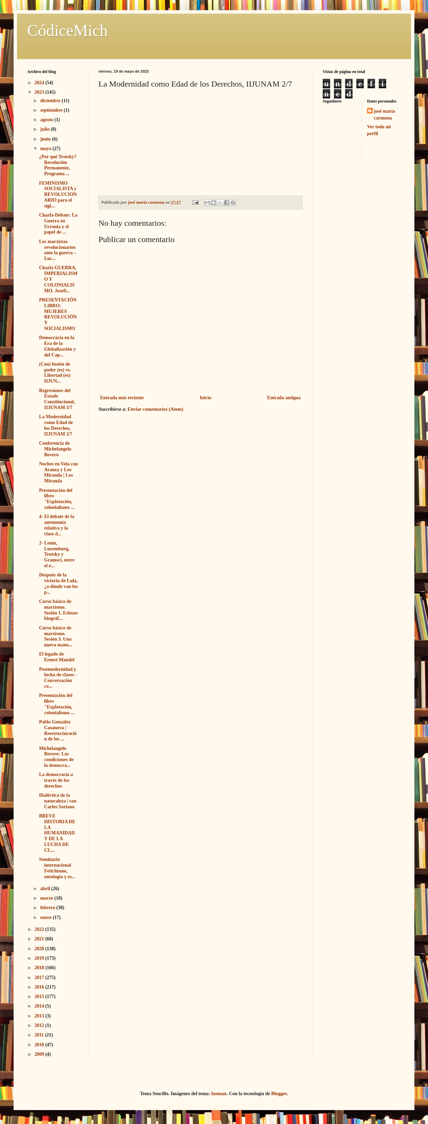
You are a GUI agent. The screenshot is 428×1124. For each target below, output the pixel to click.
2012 (40, 1025)
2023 (40, 92)
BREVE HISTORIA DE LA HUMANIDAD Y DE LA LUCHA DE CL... (57, 833)
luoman (219, 1093)
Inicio (205, 397)
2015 (40, 996)
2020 (40, 948)
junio (46, 139)
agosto (47, 119)
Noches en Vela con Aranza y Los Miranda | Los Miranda (58, 472)
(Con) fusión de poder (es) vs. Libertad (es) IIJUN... (55, 373)
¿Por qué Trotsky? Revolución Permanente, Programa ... (57, 165)
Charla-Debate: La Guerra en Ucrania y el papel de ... (58, 224)
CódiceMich (67, 30)
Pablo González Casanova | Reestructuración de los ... (58, 730)
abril (45, 888)
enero (46, 917)
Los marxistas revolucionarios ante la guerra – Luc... (57, 250)
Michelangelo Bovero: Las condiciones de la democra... (56, 757)
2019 (40, 958)
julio (45, 129)
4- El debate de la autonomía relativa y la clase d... (56, 525)
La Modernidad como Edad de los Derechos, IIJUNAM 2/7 (56, 425)
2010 (40, 1044)
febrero (48, 907)
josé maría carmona (384, 115)
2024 (40, 82)
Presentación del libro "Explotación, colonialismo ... (56, 499)
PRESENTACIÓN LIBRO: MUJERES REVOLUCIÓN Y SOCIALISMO (58, 314)
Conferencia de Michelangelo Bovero (55, 449)
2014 (40, 1006)
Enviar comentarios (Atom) (155, 409)
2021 (40, 938)
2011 (40, 1034)
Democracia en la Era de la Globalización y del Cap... (57, 346)
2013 (40, 1015)
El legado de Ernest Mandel (56, 656)
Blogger (279, 1093)
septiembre (52, 110)
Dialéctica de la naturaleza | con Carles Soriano (57, 801)
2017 (40, 977)
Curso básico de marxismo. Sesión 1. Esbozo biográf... (58, 610)
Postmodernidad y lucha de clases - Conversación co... (58, 678)
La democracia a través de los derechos (56, 780)
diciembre (50, 100)
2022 (40, 929)
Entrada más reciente (122, 397)
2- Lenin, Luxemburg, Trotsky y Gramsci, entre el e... (56, 554)
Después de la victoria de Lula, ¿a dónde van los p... (58, 583)
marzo (47, 898)
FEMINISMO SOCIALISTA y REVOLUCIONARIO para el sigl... (58, 194)
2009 (40, 1054)
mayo (46, 148)
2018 (40, 967)
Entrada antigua (284, 397)
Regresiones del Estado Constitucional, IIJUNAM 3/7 (57, 399)
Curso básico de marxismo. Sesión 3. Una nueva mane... (55, 636)
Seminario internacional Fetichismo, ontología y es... (57, 868)
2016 (40, 987)
